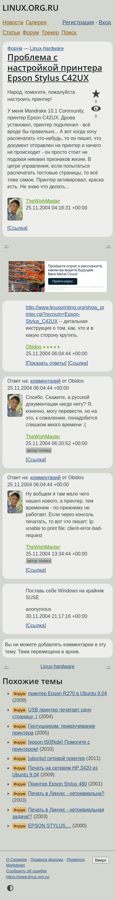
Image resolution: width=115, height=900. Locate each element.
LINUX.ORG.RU (30, 7)
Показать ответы (46, 363)
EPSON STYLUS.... (49, 825)
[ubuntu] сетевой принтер (56, 758)
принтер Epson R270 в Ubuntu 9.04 (67, 693)
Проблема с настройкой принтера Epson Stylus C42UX (54, 67)
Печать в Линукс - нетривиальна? (66, 793)
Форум (30, 33)
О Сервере (16, 859)
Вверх (100, 860)
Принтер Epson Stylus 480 (57, 784)
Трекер (50, 33)
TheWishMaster (43, 201)
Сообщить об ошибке (26, 871)
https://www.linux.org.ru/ (27, 876)
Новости (12, 22)
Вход (105, 22)
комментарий (45, 381)
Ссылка (17, 228)
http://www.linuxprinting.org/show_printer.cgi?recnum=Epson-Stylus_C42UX (65, 314)
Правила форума (47, 859)
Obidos (33, 346)
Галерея (36, 22)
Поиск (69, 33)
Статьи (11, 33)
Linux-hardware (47, 48)
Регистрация (78, 22)
